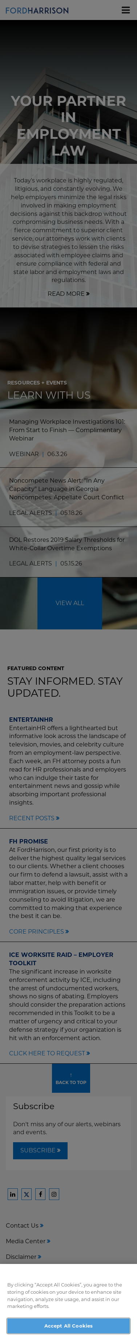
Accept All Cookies (68, 1328)
